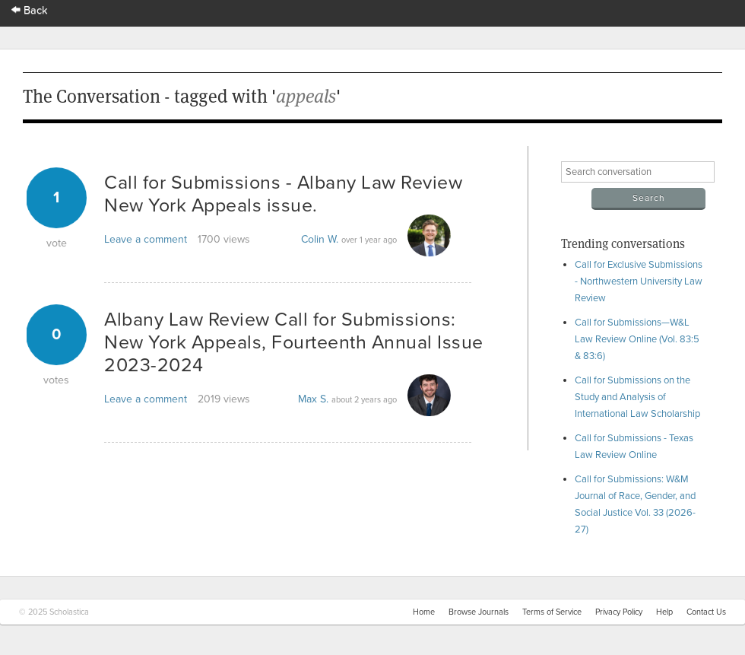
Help (664, 612)
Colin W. (319, 239)
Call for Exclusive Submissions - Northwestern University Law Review (638, 281)
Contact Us (706, 612)
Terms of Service (552, 612)
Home (424, 612)
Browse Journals (479, 612)
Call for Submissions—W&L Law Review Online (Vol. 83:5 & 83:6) (637, 339)
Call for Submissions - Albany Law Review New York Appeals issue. (283, 194)
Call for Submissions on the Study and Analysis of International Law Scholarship (637, 397)
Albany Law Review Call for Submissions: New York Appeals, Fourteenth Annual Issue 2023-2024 (293, 342)
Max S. (313, 399)
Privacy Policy (618, 612)
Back (29, 10)
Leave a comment (145, 239)
